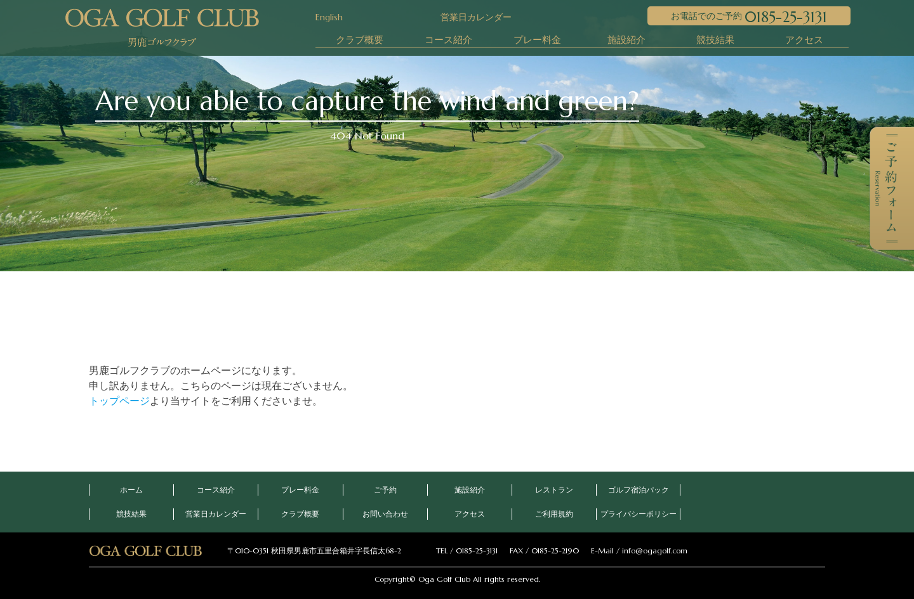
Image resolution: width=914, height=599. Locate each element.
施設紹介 (626, 40)
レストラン (554, 489)
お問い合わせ (385, 513)
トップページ (119, 400)
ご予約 (385, 489)
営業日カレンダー (467, 16)
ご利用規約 (554, 513)
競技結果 (715, 40)
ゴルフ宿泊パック (638, 489)
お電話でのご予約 (749, 17)
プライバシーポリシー (638, 513)
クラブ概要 (359, 40)
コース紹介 (448, 40)
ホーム (131, 489)
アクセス (804, 40)
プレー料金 (537, 40)
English (329, 17)
